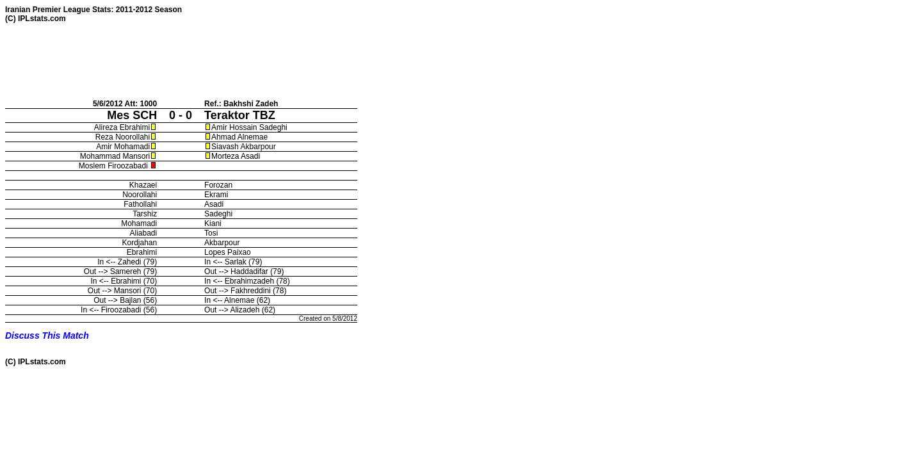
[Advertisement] (238, 61)
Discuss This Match (47, 335)
